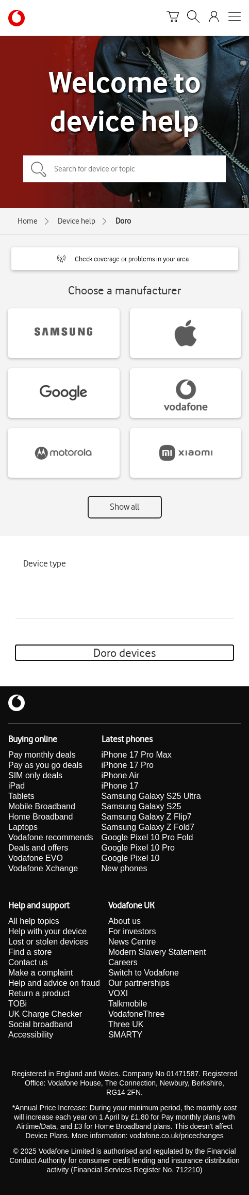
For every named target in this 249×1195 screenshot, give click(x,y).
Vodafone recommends (50, 837)
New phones (124, 868)
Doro (123, 221)
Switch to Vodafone (143, 972)
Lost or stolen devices (48, 941)
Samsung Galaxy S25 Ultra (151, 796)
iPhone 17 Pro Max (137, 754)
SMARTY (125, 1034)
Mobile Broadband (41, 806)
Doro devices (124, 652)
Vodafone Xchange (43, 868)
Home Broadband (40, 816)
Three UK (125, 1024)
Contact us (27, 962)
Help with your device (47, 931)
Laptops (23, 827)
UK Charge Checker (45, 1014)
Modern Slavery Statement (157, 952)
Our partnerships (139, 983)
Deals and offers (38, 847)
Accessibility (30, 1034)
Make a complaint (40, 972)
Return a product (39, 993)
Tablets (21, 796)
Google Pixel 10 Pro (138, 847)
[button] (124, 258)
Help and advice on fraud (54, 983)
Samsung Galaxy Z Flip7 (147, 816)
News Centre (132, 941)
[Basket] (173, 18)
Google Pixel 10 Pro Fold (147, 837)
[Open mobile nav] (234, 18)
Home (28, 221)
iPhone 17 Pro (128, 765)
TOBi (17, 1003)
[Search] (193, 18)
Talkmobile (127, 1003)
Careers (123, 962)
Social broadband (40, 1024)
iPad (16, 785)
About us (124, 921)
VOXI (118, 993)
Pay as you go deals (45, 765)
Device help (76, 221)
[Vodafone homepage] (16, 18)
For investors (132, 931)
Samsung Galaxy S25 (141, 806)
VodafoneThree (136, 1014)
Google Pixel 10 (131, 858)
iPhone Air (120, 775)
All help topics (33, 921)
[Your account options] (214, 18)
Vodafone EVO (35, 858)
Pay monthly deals (42, 754)
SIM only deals (35, 775)
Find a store (30, 952)
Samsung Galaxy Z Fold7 (148, 827)
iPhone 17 (120, 785)
